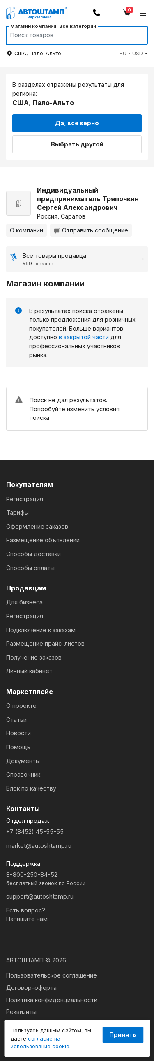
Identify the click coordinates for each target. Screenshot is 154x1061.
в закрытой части (84, 336)
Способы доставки (33, 553)
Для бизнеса (24, 602)
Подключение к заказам (41, 629)
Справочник (23, 774)
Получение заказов (34, 657)
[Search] (69, 35)
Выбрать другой (77, 144)
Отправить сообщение (91, 230)
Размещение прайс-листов (45, 643)
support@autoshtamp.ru (40, 896)
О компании (26, 230)
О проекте (21, 705)
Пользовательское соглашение (51, 975)
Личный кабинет (29, 670)
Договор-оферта (31, 987)
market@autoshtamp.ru (38, 845)
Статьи (16, 719)
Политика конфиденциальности (51, 999)
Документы (23, 760)
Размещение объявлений (43, 539)
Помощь (18, 746)
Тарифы (17, 512)
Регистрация (24, 499)
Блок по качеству (31, 788)
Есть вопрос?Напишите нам (27, 915)
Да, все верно (77, 122)
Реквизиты (21, 1011)
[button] (134, 53)
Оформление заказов (37, 526)
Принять (122, 1034)
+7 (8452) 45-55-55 (35, 831)
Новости (18, 733)
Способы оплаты (30, 567)
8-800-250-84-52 (77, 879)
